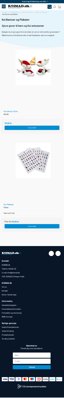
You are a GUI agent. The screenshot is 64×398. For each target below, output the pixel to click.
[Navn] (32, 355)
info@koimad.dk (13, 273)
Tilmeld (32, 368)
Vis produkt (32, 128)
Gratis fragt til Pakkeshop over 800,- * (39, 1)
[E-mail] (32, 361)
